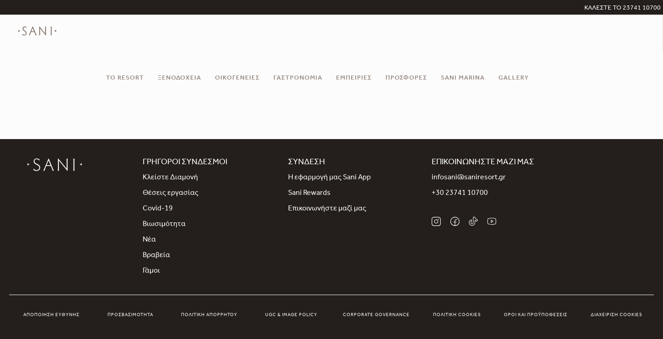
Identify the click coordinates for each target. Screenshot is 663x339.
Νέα (149, 240)
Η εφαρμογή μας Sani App (329, 178)
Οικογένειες (237, 78)
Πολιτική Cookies (457, 315)
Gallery (513, 78)
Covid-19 (158, 209)
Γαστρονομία (297, 78)
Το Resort (125, 78)
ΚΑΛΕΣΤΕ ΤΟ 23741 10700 (622, 8)
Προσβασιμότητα (130, 315)
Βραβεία (156, 255)
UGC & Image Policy (291, 315)
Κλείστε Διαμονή (170, 178)
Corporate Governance (376, 315)
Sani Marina (463, 78)
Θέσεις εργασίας (170, 193)
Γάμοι (151, 271)
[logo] (37, 37)
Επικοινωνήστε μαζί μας (327, 209)
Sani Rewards (309, 193)
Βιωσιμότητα (164, 224)
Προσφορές (406, 78)
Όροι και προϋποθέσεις (535, 315)
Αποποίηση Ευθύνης (51, 315)
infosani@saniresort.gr (469, 178)
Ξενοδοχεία (179, 78)
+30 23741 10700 (460, 193)
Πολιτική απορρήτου (209, 315)
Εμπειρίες (354, 78)
